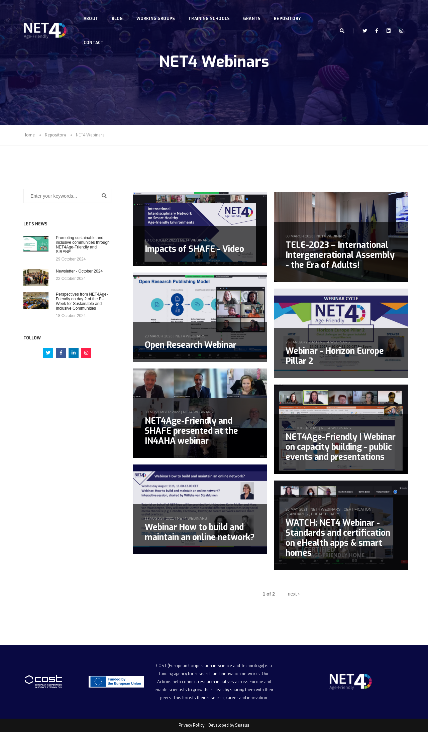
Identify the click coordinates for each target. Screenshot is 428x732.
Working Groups (157, 12)
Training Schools (210, 12)
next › (294, 594)
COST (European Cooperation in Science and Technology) (210, 665)
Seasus (242, 725)
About (92, 12)
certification (357, 509)
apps (335, 514)
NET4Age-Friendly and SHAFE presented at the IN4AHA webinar (191, 430)
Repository (288, 12)
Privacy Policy (191, 725)
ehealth (319, 514)
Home (29, 135)
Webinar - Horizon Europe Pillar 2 (335, 356)
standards (297, 514)
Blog (118, 12)
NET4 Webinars (195, 240)
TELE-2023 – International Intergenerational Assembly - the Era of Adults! (340, 255)
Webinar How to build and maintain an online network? (199, 532)
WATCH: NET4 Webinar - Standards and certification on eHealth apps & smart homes (338, 537)
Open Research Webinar (190, 344)
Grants (253, 12)
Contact (95, 36)
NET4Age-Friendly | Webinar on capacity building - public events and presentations (341, 446)
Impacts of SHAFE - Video (194, 248)
